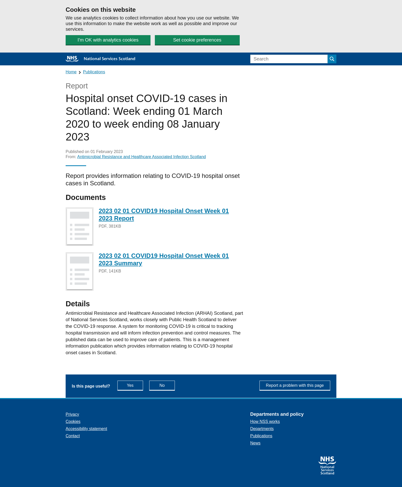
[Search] (289, 59)
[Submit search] (332, 59)
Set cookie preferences (197, 40)
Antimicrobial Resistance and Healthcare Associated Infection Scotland (141, 157)
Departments (262, 429)
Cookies (73, 421)
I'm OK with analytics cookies (108, 40)
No (167, 385)
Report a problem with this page (295, 385)
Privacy (72, 414)
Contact (73, 436)
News (255, 443)
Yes (135, 385)
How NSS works (265, 421)
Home (71, 72)
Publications (94, 72)
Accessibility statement (86, 429)
